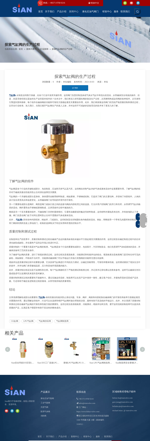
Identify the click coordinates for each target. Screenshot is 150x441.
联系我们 (108, 436)
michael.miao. (117, 410)
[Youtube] (131, 3)
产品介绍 (62, 436)
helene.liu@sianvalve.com (122, 398)
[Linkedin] (138, 3)
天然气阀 (44, 407)
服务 (98, 436)
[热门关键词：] (137, 11)
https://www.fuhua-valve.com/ (88, 411)
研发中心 (87, 436)
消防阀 (43, 416)
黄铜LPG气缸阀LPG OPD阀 (75, 363)
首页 (40, 436)
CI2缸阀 (14, 321)
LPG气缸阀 (28, 321)
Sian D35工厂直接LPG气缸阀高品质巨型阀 (48, 363)
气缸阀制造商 (62, 321)
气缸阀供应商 (45, 321)
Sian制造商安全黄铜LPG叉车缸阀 (127, 363)
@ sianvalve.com (130, 410)
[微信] (125, 3)
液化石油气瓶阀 (47, 398)
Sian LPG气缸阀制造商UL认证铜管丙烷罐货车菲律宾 (101, 363)
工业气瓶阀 (45, 403)
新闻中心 (75, 436)
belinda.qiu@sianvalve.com (123, 406)
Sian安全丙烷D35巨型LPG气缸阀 (22, 363)
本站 (106, 82)
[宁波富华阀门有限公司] (18, 390)
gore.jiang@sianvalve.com (122, 402)
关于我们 (50, 436)
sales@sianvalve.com (87, 403)
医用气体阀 (45, 411)
